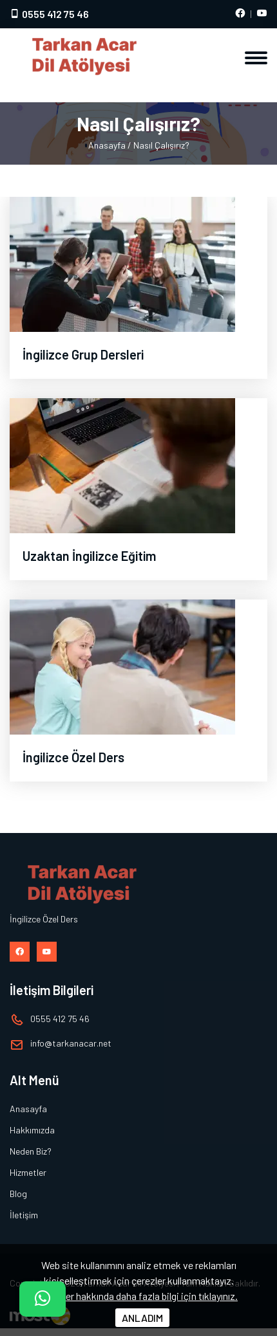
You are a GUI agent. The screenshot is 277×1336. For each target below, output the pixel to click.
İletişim (24, 1214)
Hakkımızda (32, 1129)
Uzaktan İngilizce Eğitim (89, 555)
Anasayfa (107, 145)
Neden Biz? (31, 1151)
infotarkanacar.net (70, 1043)
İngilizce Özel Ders (73, 757)
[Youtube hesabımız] (261, 14)
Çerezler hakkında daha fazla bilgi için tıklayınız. (138, 1296)
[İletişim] (42, 1299)
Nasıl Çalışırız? (161, 145)
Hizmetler (28, 1172)
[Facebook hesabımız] (240, 14)
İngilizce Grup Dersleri (83, 354)
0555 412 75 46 (49, 14)
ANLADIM (142, 1318)
